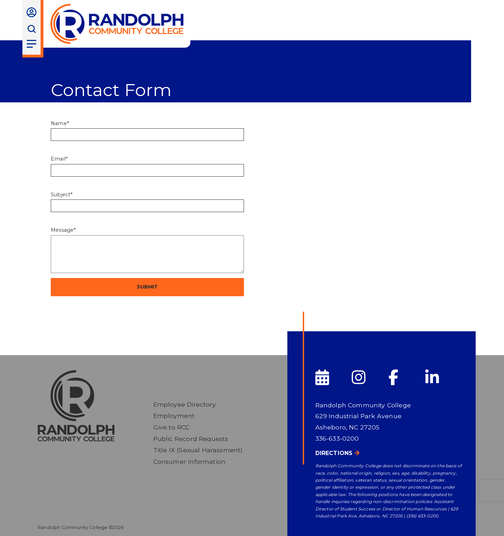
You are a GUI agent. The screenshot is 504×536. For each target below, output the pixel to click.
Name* (60, 123)
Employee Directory (184, 404)
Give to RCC (171, 427)
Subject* (61, 194)
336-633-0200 (337, 438)
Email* (59, 159)
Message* (63, 230)
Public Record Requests (191, 438)
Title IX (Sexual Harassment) (198, 450)
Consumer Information (189, 461)
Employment (174, 415)
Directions (334, 453)
